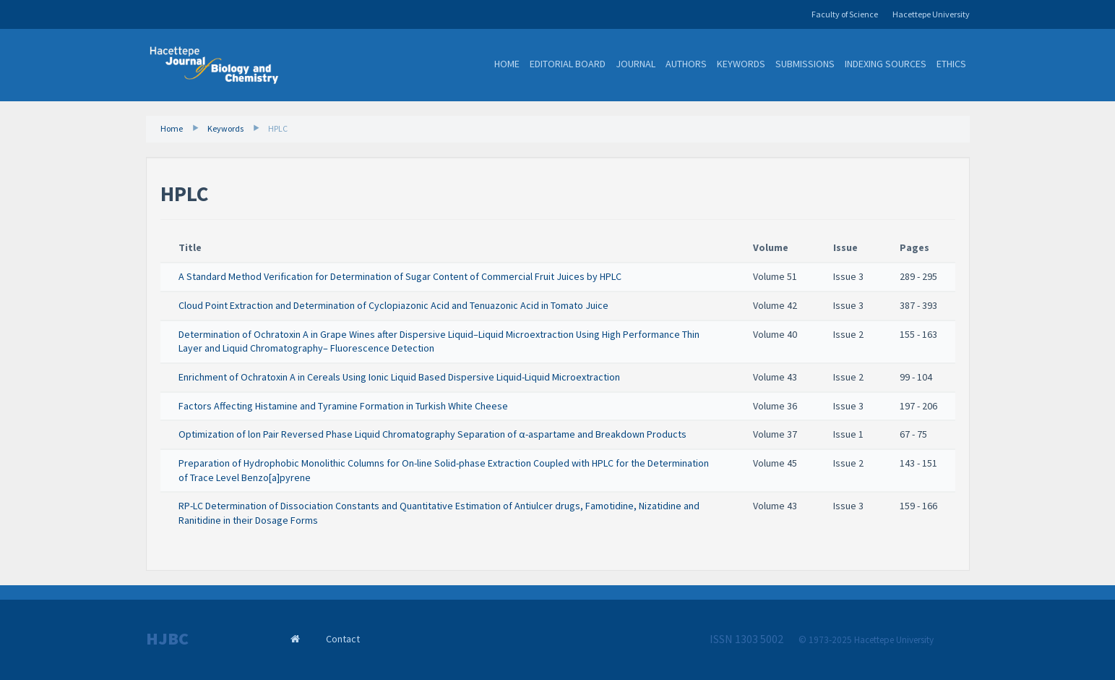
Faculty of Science (845, 14)
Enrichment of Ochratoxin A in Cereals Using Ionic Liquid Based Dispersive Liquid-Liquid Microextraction (399, 376)
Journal (635, 63)
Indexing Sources (885, 63)
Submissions (805, 63)
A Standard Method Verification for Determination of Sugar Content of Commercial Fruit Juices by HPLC (399, 276)
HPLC (278, 128)
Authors (686, 63)
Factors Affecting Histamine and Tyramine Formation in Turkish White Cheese (343, 405)
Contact (343, 638)
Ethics (951, 63)
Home (507, 63)
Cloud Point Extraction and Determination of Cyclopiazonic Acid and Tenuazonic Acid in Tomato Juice (393, 305)
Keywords (741, 63)
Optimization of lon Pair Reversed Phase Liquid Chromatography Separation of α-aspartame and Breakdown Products (432, 434)
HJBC (167, 638)
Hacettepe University (931, 14)
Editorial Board (568, 63)
